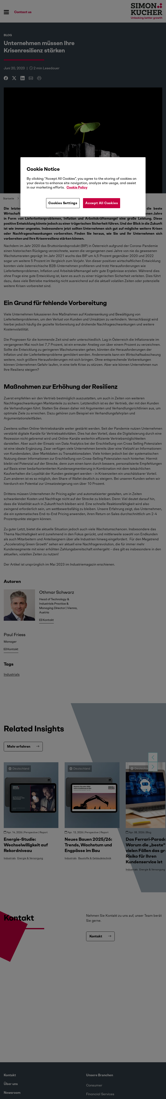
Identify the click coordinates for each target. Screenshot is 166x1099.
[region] (83, 187)
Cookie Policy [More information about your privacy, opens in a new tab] (77, 187)
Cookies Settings (62, 203)
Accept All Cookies (101, 203)
